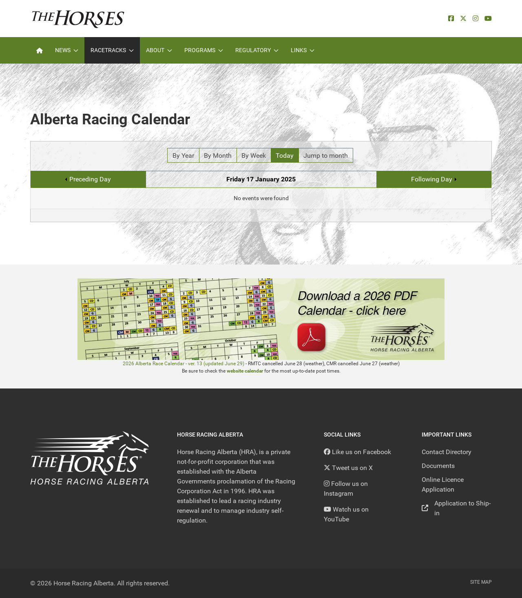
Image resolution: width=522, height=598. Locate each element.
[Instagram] (475, 18)
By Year (183, 155)
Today (285, 155)
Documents (438, 466)
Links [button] (302, 50)
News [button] (66, 50)
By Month (218, 155)
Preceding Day (90, 179)
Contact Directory (446, 452)
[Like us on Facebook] (357, 452)
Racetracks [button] (112, 50)
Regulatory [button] (257, 50)
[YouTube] (488, 18)
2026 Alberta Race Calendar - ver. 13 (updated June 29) (183, 363)
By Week (253, 155)
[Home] (39, 50)
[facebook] (451, 18)
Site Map (481, 582)
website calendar (245, 371)
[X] (463, 18)
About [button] (159, 50)
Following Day (431, 179)
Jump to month (325, 155)
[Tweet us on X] (348, 468)
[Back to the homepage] (78, 18)
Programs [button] (203, 50)
